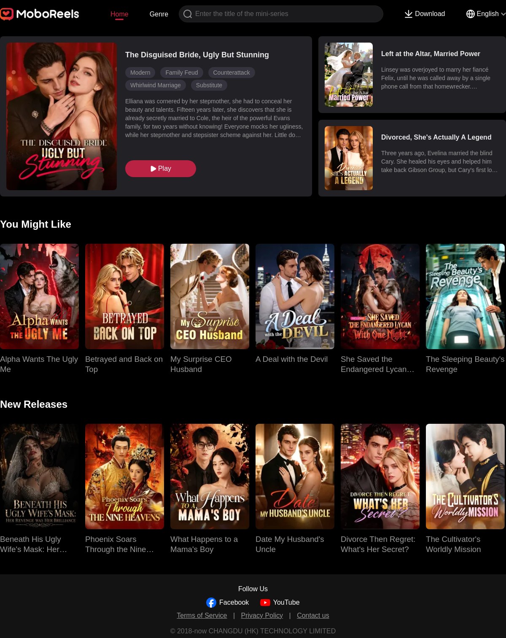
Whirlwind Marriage (155, 85)
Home (119, 14)
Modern (140, 72)
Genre (159, 14)
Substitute (209, 85)
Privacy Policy (262, 615)
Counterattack (231, 72)
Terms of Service (202, 615)
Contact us (313, 615)
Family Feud (181, 72)
